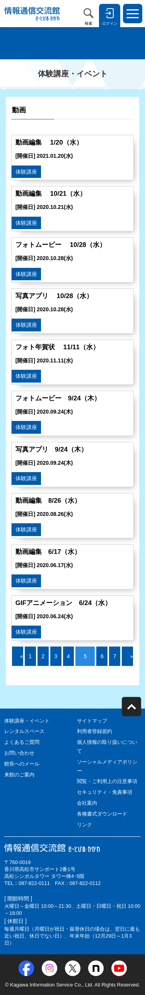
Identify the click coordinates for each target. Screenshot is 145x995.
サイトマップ (92, 721)
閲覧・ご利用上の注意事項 (107, 781)
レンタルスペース (24, 731)
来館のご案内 (19, 775)
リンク (84, 825)
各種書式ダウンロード (102, 814)
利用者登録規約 (94, 731)
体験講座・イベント (26, 721)
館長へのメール (21, 764)
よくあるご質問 (21, 742)
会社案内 (87, 803)
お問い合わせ (19, 753)
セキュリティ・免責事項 (104, 792)
